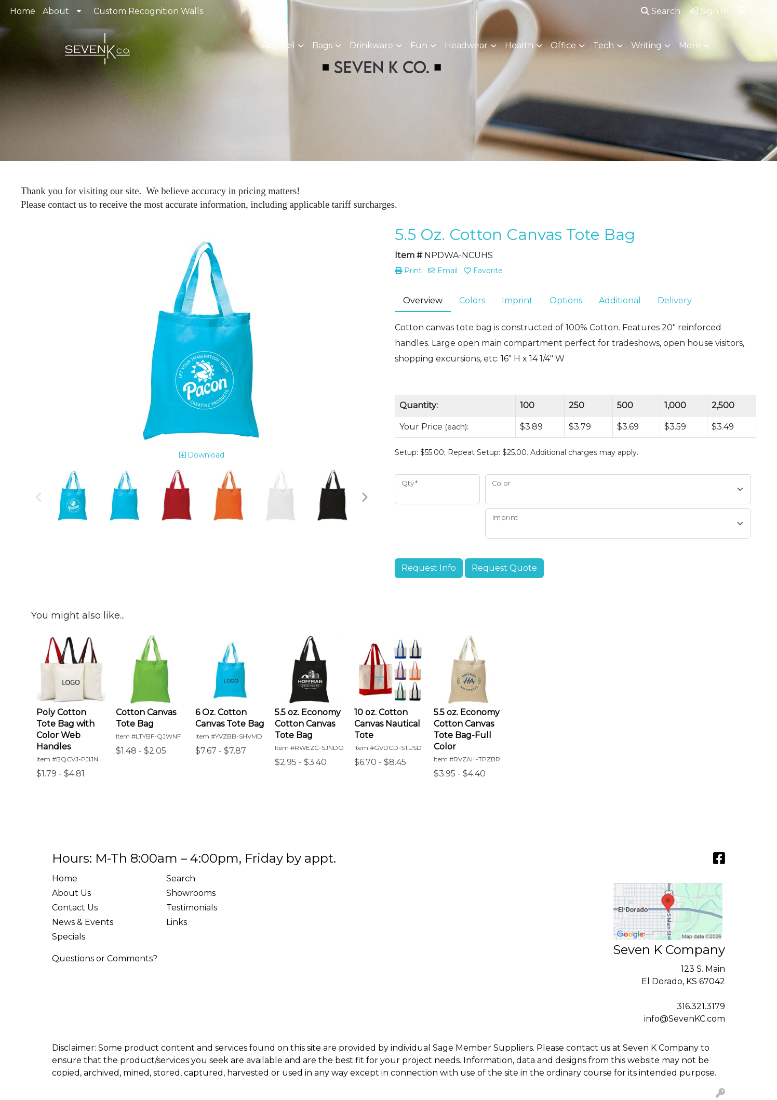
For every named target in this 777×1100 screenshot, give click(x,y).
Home (22, 11)
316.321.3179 (701, 1006)
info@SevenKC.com (684, 1019)
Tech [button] (603, 45)
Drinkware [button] (371, 45)
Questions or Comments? (104, 958)
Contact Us (75, 908)
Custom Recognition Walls (148, 11)
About (56, 11)
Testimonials (191, 908)
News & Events (82, 922)
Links (176, 922)
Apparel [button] (278, 45)
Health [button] (519, 45)
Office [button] (563, 45)
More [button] (690, 45)
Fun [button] (418, 45)
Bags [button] (322, 45)
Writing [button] (646, 45)
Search (660, 11)
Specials (68, 937)
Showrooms (191, 893)
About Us (71, 893)
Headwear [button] (466, 45)
